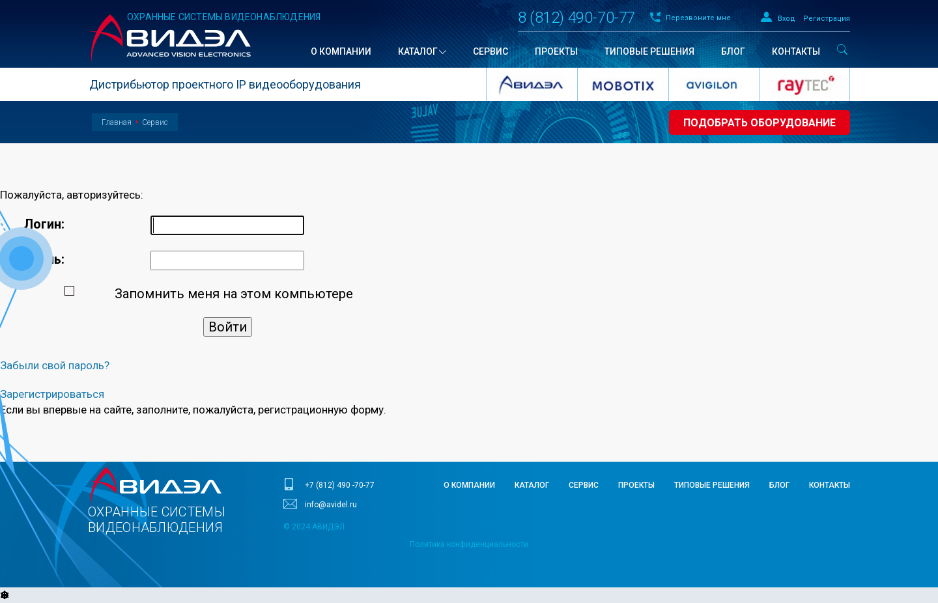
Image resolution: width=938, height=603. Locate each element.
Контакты (829, 485)
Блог (779, 485)
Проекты (636, 485)
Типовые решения (712, 485)
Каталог (532, 485)
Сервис (155, 122)
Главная (117, 122)
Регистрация (826, 18)
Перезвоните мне (698, 18)
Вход (786, 18)
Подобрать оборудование (759, 123)
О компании (469, 485)
